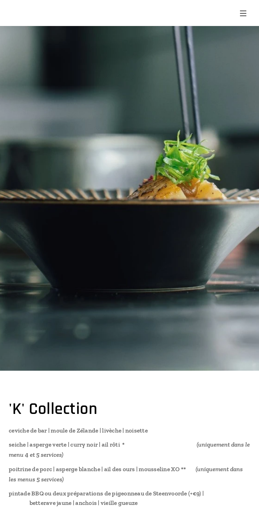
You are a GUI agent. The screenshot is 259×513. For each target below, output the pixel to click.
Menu (243, 13)
